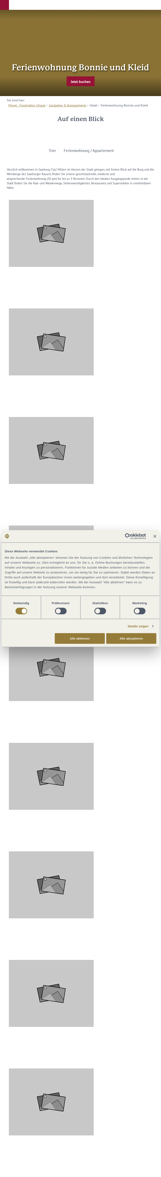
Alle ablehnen (80, 638)
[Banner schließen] (154, 536)
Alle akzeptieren (131, 638)
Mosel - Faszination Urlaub (27, 105)
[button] (4, 5)
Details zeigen (138, 626)
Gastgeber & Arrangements (67, 105)
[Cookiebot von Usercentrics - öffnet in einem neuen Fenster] (128, 536)
